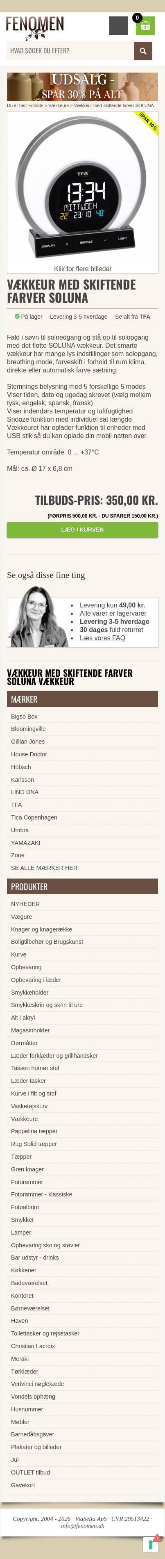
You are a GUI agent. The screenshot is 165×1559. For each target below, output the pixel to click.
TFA (16, 804)
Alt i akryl (23, 1017)
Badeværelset (29, 1283)
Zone (18, 855)
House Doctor (29, 754)
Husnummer (27, 1409)
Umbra (20, 830)
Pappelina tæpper (34, 1131)
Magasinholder (30, 1030)
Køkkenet (23, 1270)
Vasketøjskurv (29, 1106)
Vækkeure (58, 105)
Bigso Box (24, 716)
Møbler (20, 1422)
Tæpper (21, 1156)
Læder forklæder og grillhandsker (54, 1055)
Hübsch (21, 767)
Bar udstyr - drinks (35, 1257)
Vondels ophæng (33, 1396)
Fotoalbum (25, 1207)
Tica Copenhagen (34, 817)
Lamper (21, 1232)
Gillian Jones (28, 741)
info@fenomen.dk (82, 1525)
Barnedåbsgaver (32, 1434)
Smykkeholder (29, 992)
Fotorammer (27, 1182)
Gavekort (23, 1485)
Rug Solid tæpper (34, 1144)
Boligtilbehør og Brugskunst (47, 941)
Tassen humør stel (35, 1068)
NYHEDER (25, 904)
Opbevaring (26, 967)
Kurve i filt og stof (33, 1093)
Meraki (20, 1359)
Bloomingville (28, 729)
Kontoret (22, 1295)
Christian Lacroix (33, 1346)
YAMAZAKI (26, 843)
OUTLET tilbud (30, 1472)
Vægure (21, 916)
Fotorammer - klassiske (41, 1194)
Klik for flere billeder (83, 268)
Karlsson (22, 779)
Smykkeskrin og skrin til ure (47, 1005)
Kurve (19, 954)
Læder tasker (28, 1080)
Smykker (22, 1220)
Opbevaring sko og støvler (45, 1245)
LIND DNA (24, 792)
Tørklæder (24, 1371)
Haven (19, 1320)
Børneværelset (30, 1308)
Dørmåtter (24, 1043)
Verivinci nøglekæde (37, 1384)
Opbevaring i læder (36, 980)
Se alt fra (132, 316)
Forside (35, 105)
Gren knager (27, 1169)
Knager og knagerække (41, 929)
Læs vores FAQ (102, 638)
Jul (14, 1459)
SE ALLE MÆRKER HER (44, 868)
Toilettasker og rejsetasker (45, 1333)
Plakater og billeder (36, 1447)
